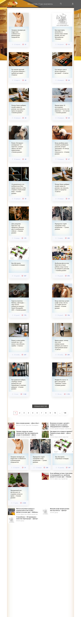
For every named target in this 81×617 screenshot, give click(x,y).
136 (65, 413)
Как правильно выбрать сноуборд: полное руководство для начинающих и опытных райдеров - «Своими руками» (18, 384)
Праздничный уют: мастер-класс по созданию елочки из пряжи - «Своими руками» (16, 494)
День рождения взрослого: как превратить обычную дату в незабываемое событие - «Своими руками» (17, 228)
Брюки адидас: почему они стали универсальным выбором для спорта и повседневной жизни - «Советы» (61, 345)
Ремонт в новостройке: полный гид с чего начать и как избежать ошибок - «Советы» (18, 343)
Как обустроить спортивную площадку (18, 264)
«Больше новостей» (40, 406)
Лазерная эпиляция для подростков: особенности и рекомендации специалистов (18, 33)
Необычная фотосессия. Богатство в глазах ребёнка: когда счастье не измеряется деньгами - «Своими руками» (62, 267)
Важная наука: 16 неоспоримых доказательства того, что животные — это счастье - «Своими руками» (62, 109)
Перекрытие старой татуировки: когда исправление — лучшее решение (62, 226)
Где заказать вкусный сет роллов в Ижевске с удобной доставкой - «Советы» (18, 72)
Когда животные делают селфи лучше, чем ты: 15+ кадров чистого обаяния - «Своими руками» (62, 304)
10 (55, 413)
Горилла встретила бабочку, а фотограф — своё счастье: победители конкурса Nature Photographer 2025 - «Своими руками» (18, 305)
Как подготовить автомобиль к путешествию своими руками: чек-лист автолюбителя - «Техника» (61, 34)
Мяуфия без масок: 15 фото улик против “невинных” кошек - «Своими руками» (61, 382)
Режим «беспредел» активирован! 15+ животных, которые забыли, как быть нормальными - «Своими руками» (17, 147)
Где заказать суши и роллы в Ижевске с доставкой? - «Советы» (61, 71)
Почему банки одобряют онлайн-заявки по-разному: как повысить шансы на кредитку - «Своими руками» (18, 109)
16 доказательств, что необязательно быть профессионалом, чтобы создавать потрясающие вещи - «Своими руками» (18, 189)
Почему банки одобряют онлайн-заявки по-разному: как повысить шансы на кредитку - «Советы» (62, 188)
